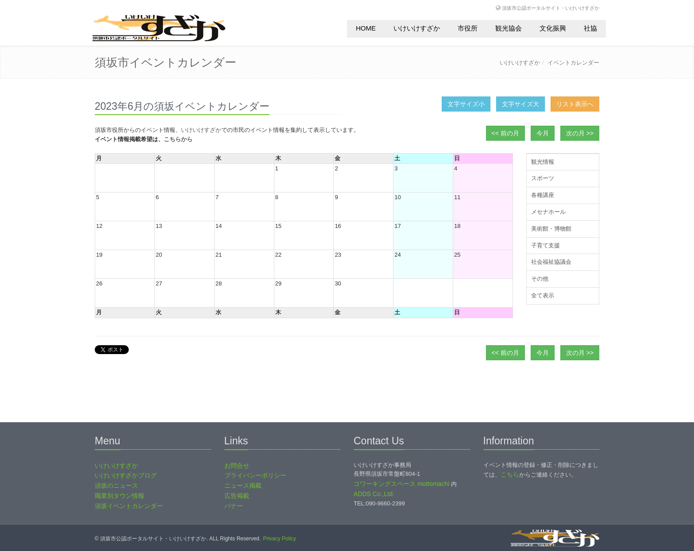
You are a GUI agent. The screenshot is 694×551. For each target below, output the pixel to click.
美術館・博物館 (551, 228)
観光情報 (542, 161)
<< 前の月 (505, 133)
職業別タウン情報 (119, 495)
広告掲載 (236, 495)
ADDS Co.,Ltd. (374, 493)
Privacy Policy (279, 539)
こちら (510, 474)
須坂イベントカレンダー (129, 505)
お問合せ (236, 465)
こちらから (178, 139)
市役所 (468, 28)
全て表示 (542, 295)
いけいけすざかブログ (126, 475)
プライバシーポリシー (255, 475)
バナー (233, 505)
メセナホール (548, 211)
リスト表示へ (575, 104)
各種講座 (542, 195)
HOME (366, 28)
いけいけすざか (416, 28)
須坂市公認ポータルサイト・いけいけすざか (550, 7)
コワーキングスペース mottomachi (401, 483)
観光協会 (508, 28)
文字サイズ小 (466, 104)
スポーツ (542, 178)
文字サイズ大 (520, 104)
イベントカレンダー (573, 62)
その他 (539, 278)
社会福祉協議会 (551, 261)
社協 (590, 28)
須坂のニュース (116, 485)
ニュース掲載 (243, 485)
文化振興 (553, 28)
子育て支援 (545, 245)
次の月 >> (580, 133)
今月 (542, 133)
